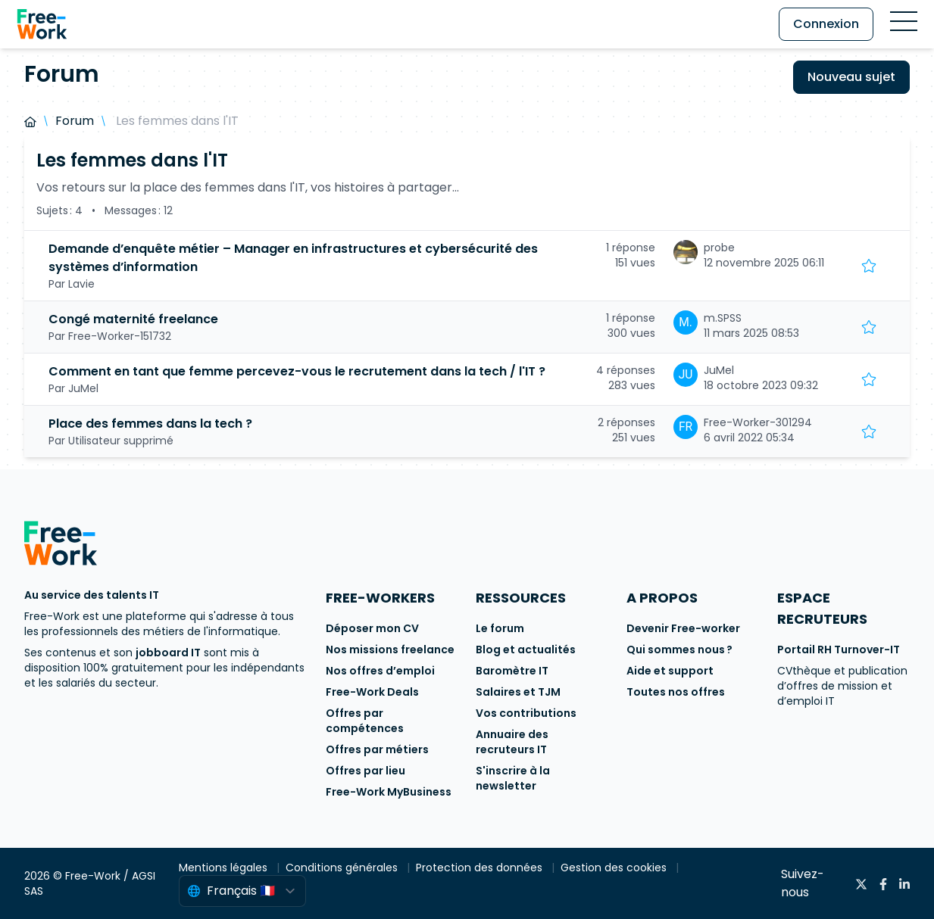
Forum (74, 120)
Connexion (826, 24)
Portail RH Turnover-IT (838, 649)
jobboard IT (168, 652)
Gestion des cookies (615, 867)
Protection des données (480, 867)
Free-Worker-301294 (758, 422)
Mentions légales (224, 867)
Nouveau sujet (851, 77)
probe (719, 247)
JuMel (719, 370)
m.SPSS (723, 318)
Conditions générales (343, 867)
